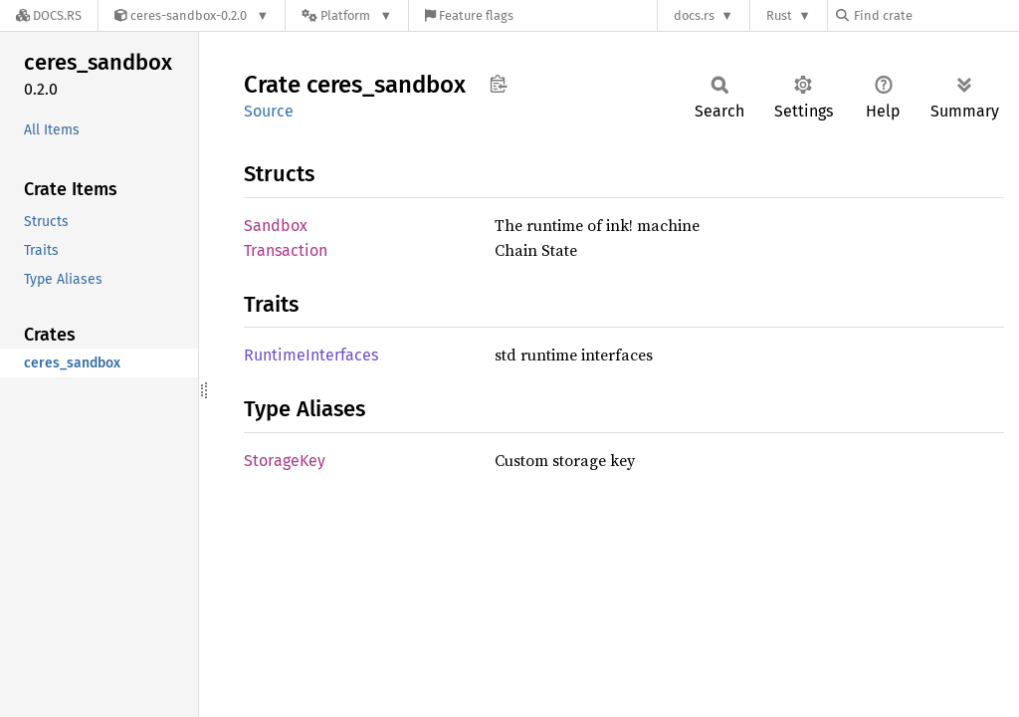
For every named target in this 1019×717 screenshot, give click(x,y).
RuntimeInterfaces (311, 355)
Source (269, 111)
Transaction (285, 250)
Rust (779, 15)
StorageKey (284, 460)
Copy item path (498, 84)
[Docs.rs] (49, 15)
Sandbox (275, 225)
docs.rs (694, 15)
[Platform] (347, 15)
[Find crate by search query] (935, 15)
